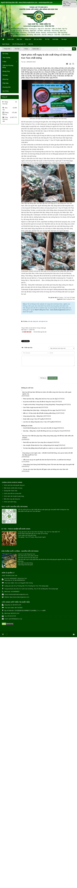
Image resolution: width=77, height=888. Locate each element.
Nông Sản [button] (28, 39)
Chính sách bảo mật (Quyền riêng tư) (14, 482)
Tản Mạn (5, 75)
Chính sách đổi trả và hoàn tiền (12, 491)
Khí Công (5, 53)
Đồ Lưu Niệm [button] (38, 39)
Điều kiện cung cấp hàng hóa (12, 496)
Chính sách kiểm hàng (10, 499)
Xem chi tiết (66, 5)
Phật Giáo (5, 83)
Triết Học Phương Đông (7, 66)
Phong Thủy (6, 71)
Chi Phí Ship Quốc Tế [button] (18, 44)
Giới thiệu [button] (55, 39)
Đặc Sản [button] (19, 39)
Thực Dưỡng (6, 57)
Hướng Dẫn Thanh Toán (10, 488)
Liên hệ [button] (30, 44)
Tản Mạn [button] (64, 39)
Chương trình (6, 87)
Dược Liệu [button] (10, 39)
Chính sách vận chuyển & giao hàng (14, 493)
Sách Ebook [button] (5, 44)
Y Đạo (4, 61)
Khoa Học (5, 79)
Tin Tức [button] (47, 39)
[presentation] (48, 369)
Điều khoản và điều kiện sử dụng (13, 485)
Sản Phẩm (5, 91)
